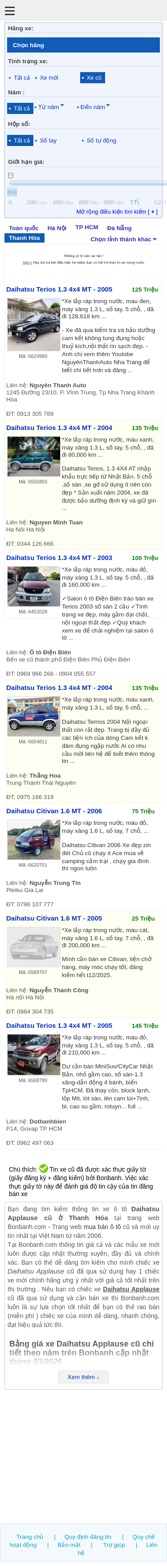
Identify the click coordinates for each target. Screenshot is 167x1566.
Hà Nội (57, 228)
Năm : (16, 92)
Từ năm (48, 107)
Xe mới (49, 77)
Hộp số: (19, 124)
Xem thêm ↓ (84, 1377)
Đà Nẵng (119, 228)
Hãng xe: (20, 28)
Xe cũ (94, 77)
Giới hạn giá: (26, 161)
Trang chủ (30, 1537)
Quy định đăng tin (88, 1537)
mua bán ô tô (102, 1226)
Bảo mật (68, 1545)
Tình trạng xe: (28, 61)
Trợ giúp (114, 1545)
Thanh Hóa (24, 238)
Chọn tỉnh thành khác (124, 239)
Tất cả (22, 77)
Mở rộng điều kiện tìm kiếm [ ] (117, 211)
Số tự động (101, 140)
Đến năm (93, 107)
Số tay (48, 140)
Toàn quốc (24, 228)
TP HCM (86, 227)
